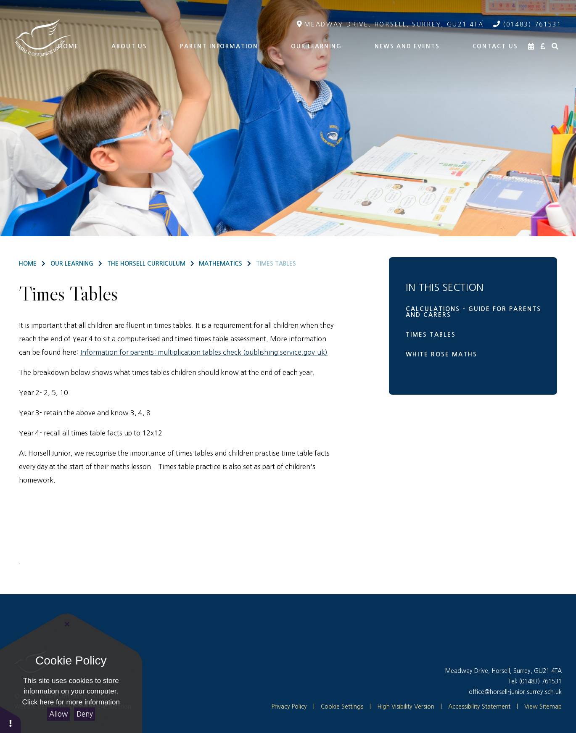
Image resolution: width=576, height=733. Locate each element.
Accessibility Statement (479, 706)
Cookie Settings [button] (338, 706)
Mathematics (220, 263)
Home (28, 263)
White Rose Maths (441, 354)
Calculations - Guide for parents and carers (473, 312)
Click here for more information (71, 702)
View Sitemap (543, 706)
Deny (85, 713)
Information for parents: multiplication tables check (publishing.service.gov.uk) (204, 352)
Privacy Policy (289, 706)
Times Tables (276, 263)
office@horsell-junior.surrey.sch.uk (515, 692)
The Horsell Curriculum (146, 263)
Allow (58, 713)
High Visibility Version (405, 706)
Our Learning (71, 263)
